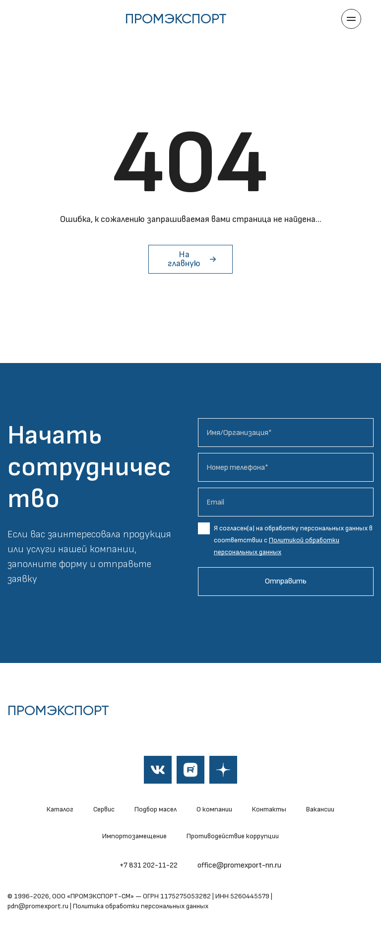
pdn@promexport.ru (37, 906)
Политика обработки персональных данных (140, 906)
